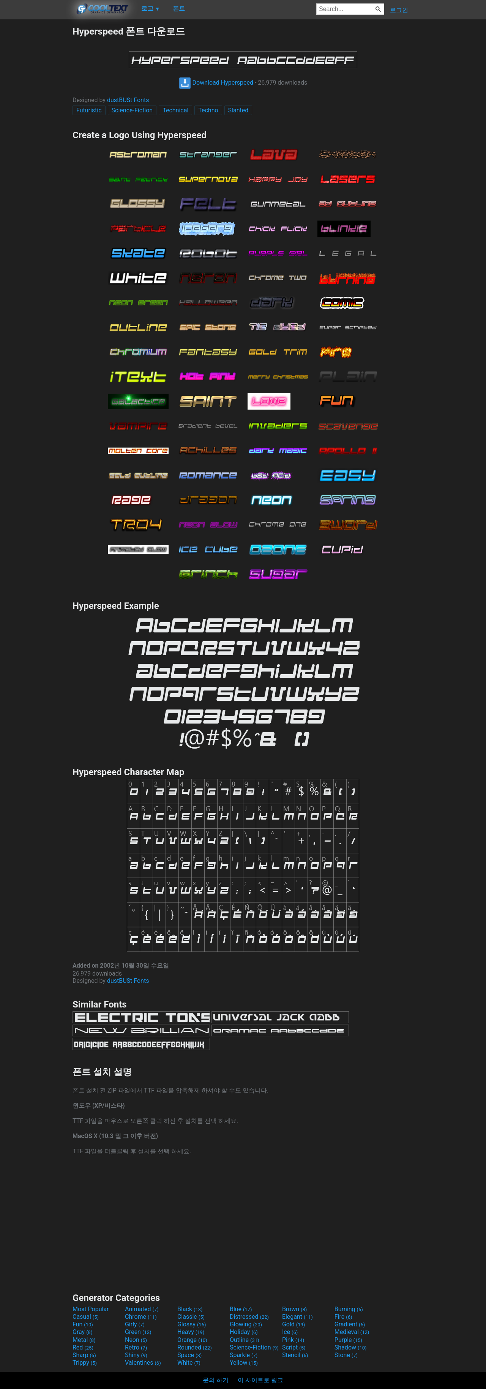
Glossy (191, 1324)
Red (83, 1347)
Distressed (249, 1316)
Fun (83, 1324)
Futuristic (89, 110)
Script (294, 1347)
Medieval (352, 1331)
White (188, 1362)
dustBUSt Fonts (128, 100)
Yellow (244, 1362)
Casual (86, 1316)
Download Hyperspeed (216, 82)
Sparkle (243, 1355)
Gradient (350, 1324)
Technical (175, 110)
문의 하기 (216, 1380)
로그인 (399, 10)
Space (189, 1355)
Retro (136, 1347)
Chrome (141, 1316)
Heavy (190, 1331)
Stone (346, 1355)
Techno (208, 110)
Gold (293, 1324)
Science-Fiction (132, 110)
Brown (294, 1309)
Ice (290, 1331)
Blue (241, 1309)
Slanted (238, 110)
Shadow (351, 1347)
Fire (343, 1316)
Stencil (295, 1355)
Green (138, 1331)
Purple (348, 1339)
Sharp (84, 1355)
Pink (293, 1339)
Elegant (297, 1316)
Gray (82, 1331)
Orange (192, 1339)
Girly (135, 1324)
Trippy (85, 1362)
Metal (84, 1339)
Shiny (136, 1355)
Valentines (143, 1362)
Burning (349, 1309)
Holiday (244, 1331)
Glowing (246, 1324)
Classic (191, 1316)
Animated (142, 1309)
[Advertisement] (36, 139)
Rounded (194, 1347)
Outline (244, 1339)
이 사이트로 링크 (260, 1380)
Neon (136, 1339)
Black (190, 1309)
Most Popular (91, 1309)
